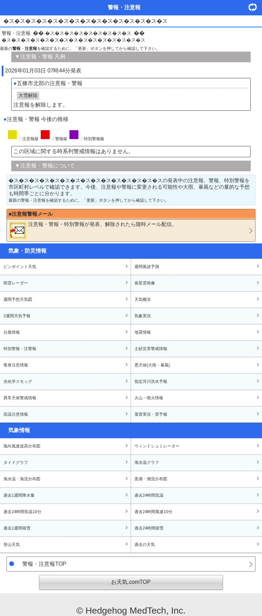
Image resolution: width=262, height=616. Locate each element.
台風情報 (11, 332)
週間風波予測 (146, 266)
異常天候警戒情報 (19, 398)
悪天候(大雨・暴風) (152, 365)
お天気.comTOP (130, 582)
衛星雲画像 (144, 283)
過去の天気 (144, 544)
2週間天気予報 (16, 315)
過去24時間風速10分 (153, 511)
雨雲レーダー (15, 283)
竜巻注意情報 (15, 365)
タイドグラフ (15, 462)
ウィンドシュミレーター (157, 446)
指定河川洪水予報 (150, 381)
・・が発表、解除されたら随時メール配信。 (93, 230)
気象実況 (142, 315)
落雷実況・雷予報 (150, 414)
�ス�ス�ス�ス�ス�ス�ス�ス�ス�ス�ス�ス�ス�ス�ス (73, 40)
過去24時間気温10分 (22, 511)
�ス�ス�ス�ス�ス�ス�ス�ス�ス (88, 33)
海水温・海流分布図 (21, 479)
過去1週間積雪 (16, 528)
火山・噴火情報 (148, 398)
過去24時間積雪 (148, 528)
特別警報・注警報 (19, 348)
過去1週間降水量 (19, 495)
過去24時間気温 (148, 495)
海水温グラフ (146, 462)
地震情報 (142, 332)
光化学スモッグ (17, 381)
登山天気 (11, 544)
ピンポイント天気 (19, 266)
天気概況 (142, 299)
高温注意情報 (15, 414)
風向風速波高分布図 (21, 446)
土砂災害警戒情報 (150, 348)
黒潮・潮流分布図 (150, 479)
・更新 (255, 7)
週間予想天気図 (17, 299)
